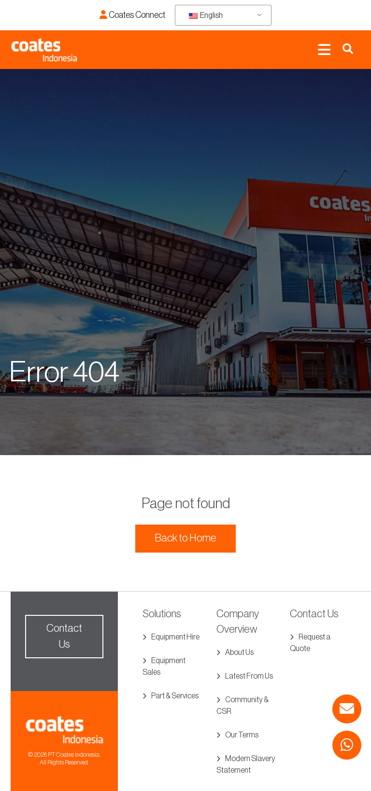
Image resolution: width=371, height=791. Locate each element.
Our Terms (241, 735)
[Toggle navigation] (324, 50)
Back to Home (185, 538)
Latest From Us (249, 676)
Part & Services (175, 696)
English (206, 15)
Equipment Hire (175, 637)
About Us (239, 652)
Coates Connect (132, 15)
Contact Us (64, 636)
